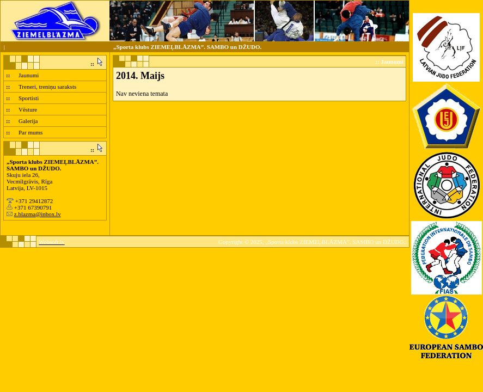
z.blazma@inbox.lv (37, 214)
